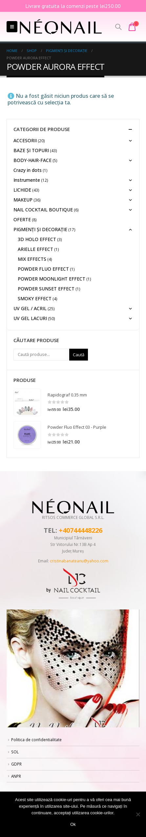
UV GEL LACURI (30, 318)
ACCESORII (25, 140)
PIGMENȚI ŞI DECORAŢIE (40, 229)
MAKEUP (22, 200)
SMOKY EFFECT (35, 298)
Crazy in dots (27, 170)
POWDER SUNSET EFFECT (46, 288)
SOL (15, 751)
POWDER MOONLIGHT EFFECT (51, 279)
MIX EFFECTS (32, 259)
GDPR (16, 764)
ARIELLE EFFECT (35, 249)
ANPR (16, 776)
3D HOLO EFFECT (37, 239)
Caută (78, 355)
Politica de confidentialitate (36, 739)
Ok (73, 824)
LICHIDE (22, 190)
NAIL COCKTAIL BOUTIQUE (43, 209)
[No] (138, 814)
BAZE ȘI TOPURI (31, 150)
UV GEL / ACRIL (30, 308)
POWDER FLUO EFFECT (43, 269)
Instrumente (26, 180)
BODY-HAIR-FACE (32, 160)
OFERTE (22, 219)
